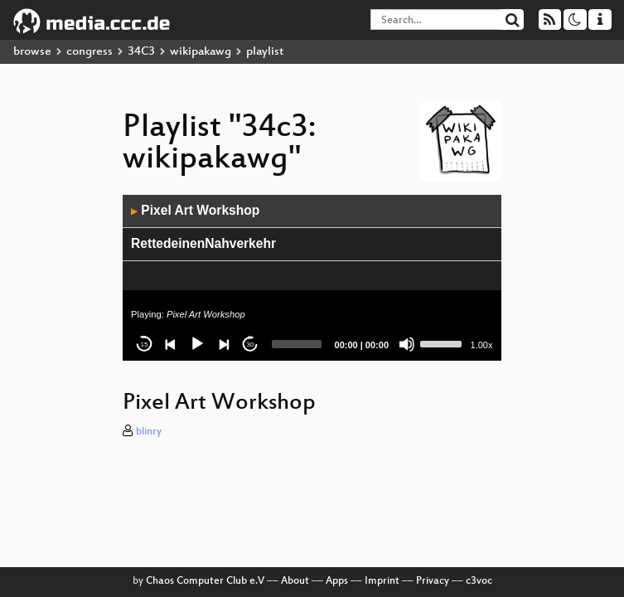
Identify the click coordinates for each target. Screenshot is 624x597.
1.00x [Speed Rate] (482, 345)
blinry (149, 432)
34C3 (141, 52)
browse (32, 52)
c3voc (479, 581)
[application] (312, 278)
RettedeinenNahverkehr (203, 243)
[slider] (297, 344)
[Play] (197, 344)
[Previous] (170, 344)
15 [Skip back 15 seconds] (144, 344)
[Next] (223, 344)
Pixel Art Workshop (195, 210)
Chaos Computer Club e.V (205, 581)
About (295, 581)
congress (89, 52)
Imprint (382, 581)
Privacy (432, 581)
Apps (337, 581)
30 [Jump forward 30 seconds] (250, 344)
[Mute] (407, 344)
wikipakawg (200, 52)
